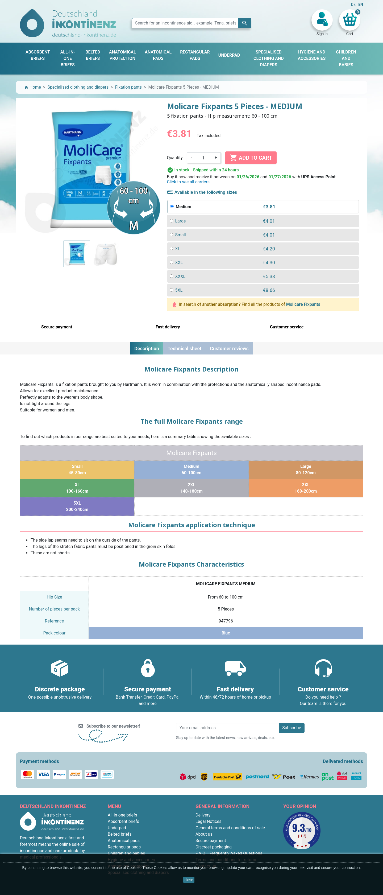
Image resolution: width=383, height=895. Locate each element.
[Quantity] (203, 158)
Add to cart (251, 158)
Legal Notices (208, 821)
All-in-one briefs (122, 815)
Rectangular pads (124, 846)
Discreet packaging (213, 846)
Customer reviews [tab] (229, 348)
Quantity (175, 157)
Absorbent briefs (123, 821)
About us (204, 834)
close (189, 880)
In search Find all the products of (246, 304)
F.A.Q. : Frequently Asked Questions (228, 853)
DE (354, 4)
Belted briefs (120, 834)
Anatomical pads (124, 840)
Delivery (202, 815)
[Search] (191, 23)
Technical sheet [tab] (184, 348)
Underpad (117, 827)
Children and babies (126, 853)
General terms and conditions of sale (230, 827)
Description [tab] (146, 348)
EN (360, 4)
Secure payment (210, 840)
